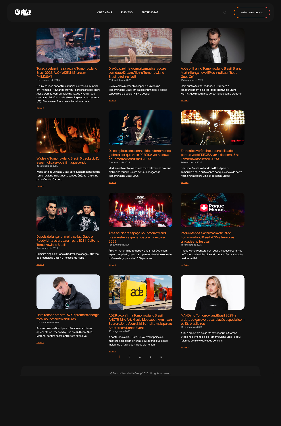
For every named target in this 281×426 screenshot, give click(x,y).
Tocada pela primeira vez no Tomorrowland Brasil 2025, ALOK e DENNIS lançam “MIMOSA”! (66, 72)
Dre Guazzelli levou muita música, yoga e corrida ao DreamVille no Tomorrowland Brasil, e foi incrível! (137, 72)
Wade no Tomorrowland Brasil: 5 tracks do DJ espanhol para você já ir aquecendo (67, 160)
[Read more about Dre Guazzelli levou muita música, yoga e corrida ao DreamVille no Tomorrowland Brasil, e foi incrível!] (112, 100)
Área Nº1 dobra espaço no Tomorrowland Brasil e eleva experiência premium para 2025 (137, 236)
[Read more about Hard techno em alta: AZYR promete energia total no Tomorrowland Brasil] (40, 342)
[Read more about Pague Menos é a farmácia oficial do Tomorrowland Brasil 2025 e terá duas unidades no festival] (184, 264)
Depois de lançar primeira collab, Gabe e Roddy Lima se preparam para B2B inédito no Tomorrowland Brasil (67, 240)
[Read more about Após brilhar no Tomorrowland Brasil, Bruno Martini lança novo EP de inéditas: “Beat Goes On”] (184, 100)
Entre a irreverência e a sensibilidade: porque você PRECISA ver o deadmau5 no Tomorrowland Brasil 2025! (210, 154)
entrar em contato (252, 12)
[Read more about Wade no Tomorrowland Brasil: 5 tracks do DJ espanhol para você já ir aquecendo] (40, 185)
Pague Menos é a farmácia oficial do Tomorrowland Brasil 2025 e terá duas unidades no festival (207, 236)
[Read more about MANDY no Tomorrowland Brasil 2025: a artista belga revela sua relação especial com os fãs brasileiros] (184, 346)
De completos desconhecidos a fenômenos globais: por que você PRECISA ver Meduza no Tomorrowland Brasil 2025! (140, 154)
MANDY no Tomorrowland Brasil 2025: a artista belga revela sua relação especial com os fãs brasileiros (213, 319)
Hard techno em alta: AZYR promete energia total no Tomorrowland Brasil (67, 316)
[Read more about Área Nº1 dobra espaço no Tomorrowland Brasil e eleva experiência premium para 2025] (112, 264)
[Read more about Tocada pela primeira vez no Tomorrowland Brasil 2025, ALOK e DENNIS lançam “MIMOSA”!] (40, 107)
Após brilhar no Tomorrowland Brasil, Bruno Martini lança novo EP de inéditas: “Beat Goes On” (211, 72)
